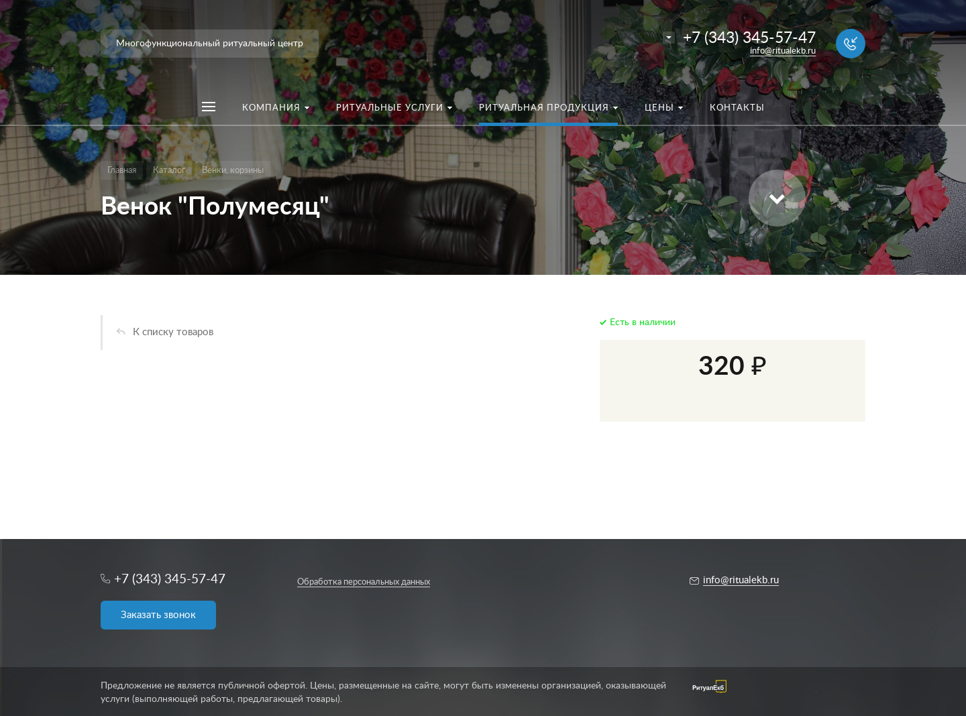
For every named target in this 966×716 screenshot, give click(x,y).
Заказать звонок (158, 615)
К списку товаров (173, 332)
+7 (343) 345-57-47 (749, 38)
